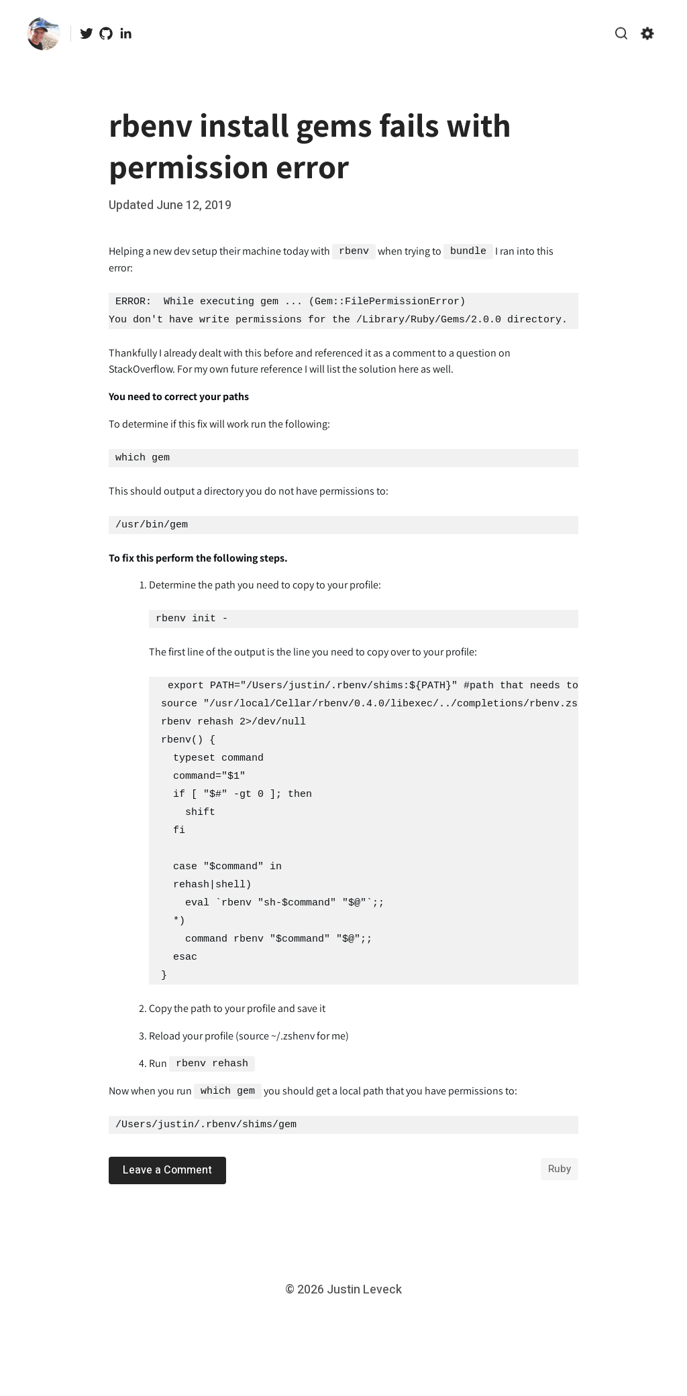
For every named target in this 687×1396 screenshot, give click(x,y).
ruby (559, 1168)
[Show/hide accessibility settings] (647, 33)
